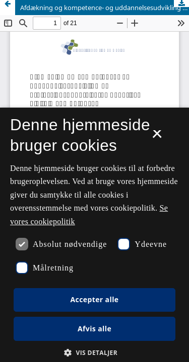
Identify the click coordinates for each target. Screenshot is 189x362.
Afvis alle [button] (94, 328)
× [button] (157, 137)
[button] (94, 352)
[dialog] (94, 235)
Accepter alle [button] (94, 299)
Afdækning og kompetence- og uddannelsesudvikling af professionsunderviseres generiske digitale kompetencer (104, 7)
